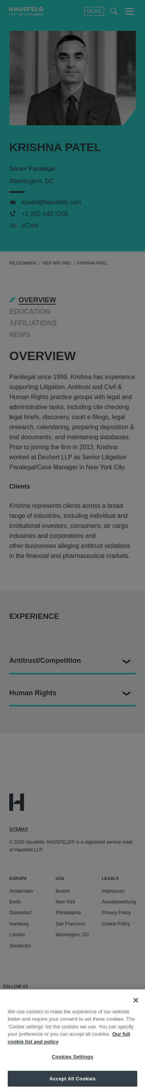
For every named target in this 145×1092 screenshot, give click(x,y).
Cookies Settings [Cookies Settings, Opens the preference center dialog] (73, 1062)
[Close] (135, 1005)
